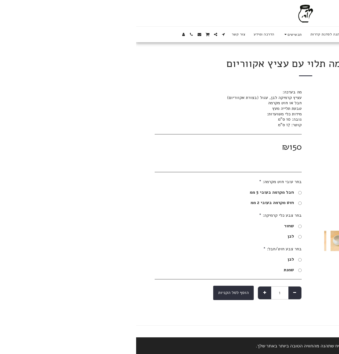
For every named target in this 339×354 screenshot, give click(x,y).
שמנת (157, 270)
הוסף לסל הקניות (97, 292)
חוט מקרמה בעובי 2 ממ (140, 202)
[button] (87, 34)
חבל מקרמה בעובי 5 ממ (140, 192)
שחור (157, 226)
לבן (158, 236)
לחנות (299, 46)
